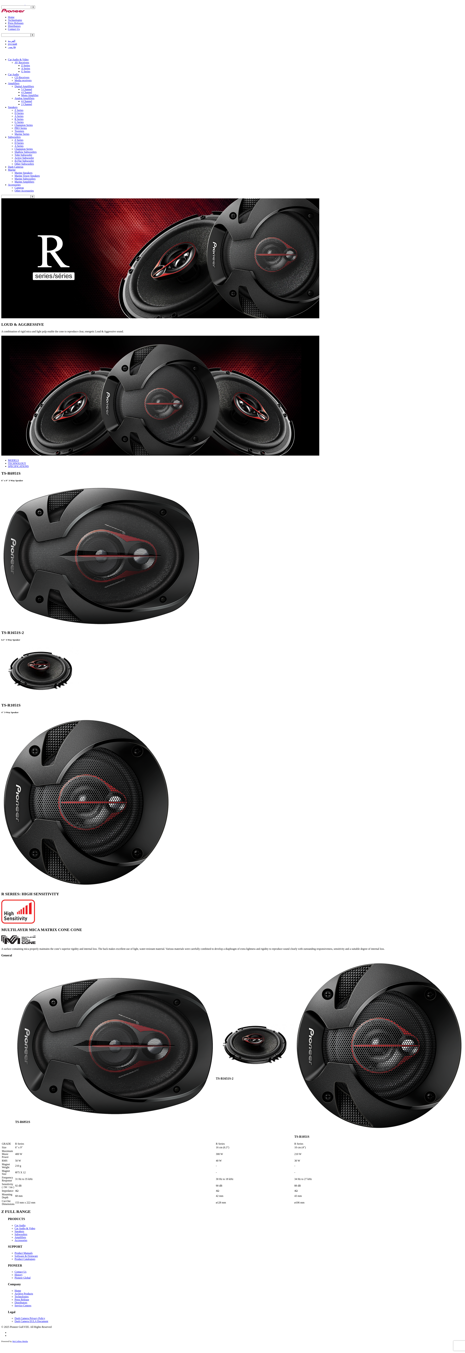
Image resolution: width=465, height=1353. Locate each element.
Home (11, 17)
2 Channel (26, 104)
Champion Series (24, 125)
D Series (19, 113)
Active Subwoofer (24, 157)
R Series (19, 119)
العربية (11, 41)
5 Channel (26, 89)
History (19, 1274)
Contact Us (14, 29)
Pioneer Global (22, 1277)
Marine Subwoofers (25, 178)
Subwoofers (14, 137)
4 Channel (26, 92)
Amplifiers (13, 83)
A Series (25, 68)
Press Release (22, 1299)
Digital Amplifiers (24, 86)
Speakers (13, 107)
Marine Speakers (23, 172)
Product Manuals (24, 1253)
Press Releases (16, 23)
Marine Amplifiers (24, 181)
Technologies (15, 20)
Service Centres (23, 1305)
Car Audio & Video (18, 59)
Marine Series (22, 134)
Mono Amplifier (29, 95)
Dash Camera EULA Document (31, 1321)
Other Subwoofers (24, 163)
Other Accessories (24, 190)
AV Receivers (22, 62)
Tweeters (19, 131)
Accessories (14, 184)
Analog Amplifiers (24, 98)
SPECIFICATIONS (18, 466)
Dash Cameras (15, 166)
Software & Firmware (26, 1256)
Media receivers (23, 80)
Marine (12, 169)
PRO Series (21, 128)
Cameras (19, 187)
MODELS (13, 460)
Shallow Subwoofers (26, 152)
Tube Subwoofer (23, 155)
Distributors (14, 26)
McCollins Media (20, 1341)
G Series (25, 71)
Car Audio (13, 74)
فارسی (12, 47)
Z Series (25, 65)
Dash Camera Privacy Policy (30, 1318)
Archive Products (24, 1293)
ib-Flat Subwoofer (24, 160)
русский (12, 44)
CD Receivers (22, 77)
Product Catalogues (25, 1259)
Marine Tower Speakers (27, 175)
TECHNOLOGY (17, 463)
